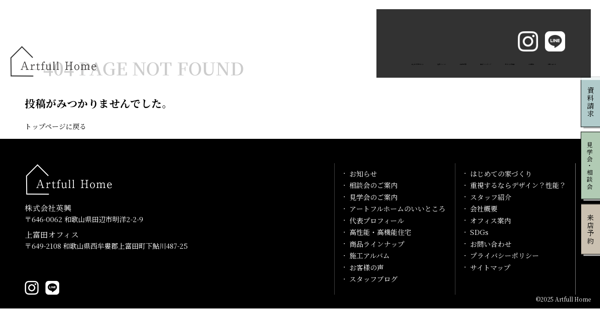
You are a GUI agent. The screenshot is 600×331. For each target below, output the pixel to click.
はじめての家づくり (203, 33)
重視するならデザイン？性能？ (518, 185)
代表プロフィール (376, 220)
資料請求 (590, 102)
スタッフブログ (373, 279)
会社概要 (484, 208)
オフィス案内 (490, 220)
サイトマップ (490, 267)
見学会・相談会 (590, 166)
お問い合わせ (542, 33)
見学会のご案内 (373, 197)
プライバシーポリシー (504, 255)
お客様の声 (319, 33)
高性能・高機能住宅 (380, 232)
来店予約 (590, 229)
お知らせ (363, 173)
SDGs (479, 232)
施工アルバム (267, 33)
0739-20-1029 (54, 266)
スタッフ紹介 (490, 197)
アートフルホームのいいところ (397, 208)
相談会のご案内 (373, 185)
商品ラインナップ (377, 33)
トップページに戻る (55, 126)
